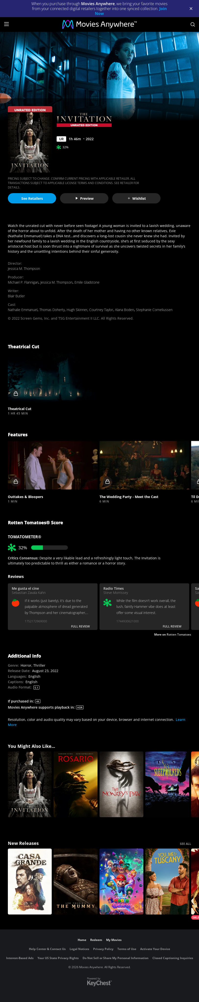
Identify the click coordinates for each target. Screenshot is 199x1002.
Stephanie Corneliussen (154, 309)
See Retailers (32, 198)
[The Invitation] (30, 784)
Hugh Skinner (77, 309)
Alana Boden (124, 309)
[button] (53, 377)
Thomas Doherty (52, 309)
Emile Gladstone (87, 282)
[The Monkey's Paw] (121, 784)
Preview (84, 198)
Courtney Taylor (101, 309)
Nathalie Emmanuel (22, 309)
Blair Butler (16, 296)
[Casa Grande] (30, 881)
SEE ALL (185, 844)
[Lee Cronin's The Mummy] (76, 881)
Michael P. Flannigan (23, 282)
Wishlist (136, 198)
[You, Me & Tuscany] (167, 881)
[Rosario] (76, 784)
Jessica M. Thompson (24, 268)
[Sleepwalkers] (167, 784)
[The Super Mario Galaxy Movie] (121, 881)
